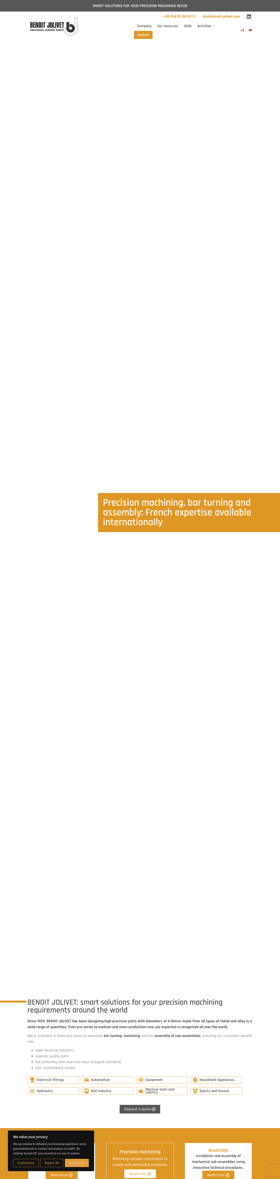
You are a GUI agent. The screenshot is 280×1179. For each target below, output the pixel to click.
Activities (206, 26)
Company (144, 26)
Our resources (167, 26)
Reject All (52, 1163)
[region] (51, 1150)
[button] (206, 26)
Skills (188, 26)
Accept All (77, 1163)
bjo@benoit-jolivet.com (221, 16)
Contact (143, 34)
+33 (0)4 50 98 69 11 (179, 16)
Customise (25, 1163)
